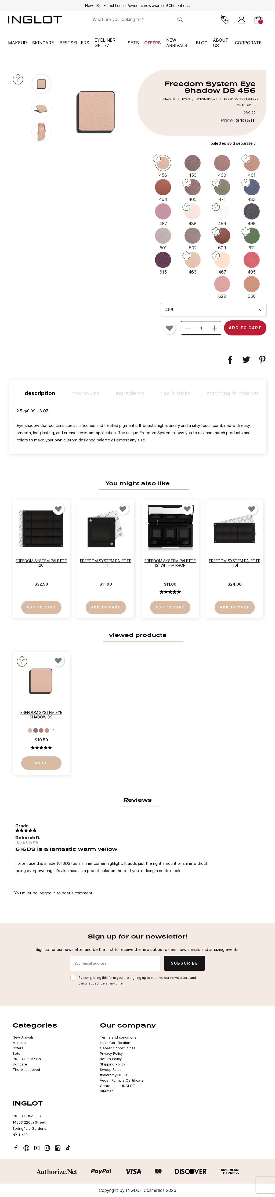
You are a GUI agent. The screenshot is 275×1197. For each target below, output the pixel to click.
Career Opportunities (118, 1048)
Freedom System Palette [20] (41, 563)
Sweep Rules (110, 1069)
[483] (252, 190)
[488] (192, 214)
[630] (252, 287)
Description (40, 393)
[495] (252, 262)
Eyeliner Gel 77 (105, 42)
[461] (252, 166)
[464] (163, 190)
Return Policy (111, 1059)
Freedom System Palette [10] (234, 563)
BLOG (202, 42)
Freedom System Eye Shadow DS (41, 714)
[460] (222, 166)
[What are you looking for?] (132, 19)
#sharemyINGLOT (114, 1075)
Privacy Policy (111, 1053)
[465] (192, 190)
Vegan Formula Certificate (122, 1080)
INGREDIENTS (130, 393)
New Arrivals (23, 1037)
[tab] (137, 426)
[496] (222, 214)
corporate (248, 42)
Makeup (17, 42)
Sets (133, 42)
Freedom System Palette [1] (105, 563)
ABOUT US (220, 42)
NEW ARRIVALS (176, 42)
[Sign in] (241, 19)
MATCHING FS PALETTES (233, 393)
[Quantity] (201, 328)
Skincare (43, 42)
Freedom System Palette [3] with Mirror (170, 563)
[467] (222, 262)
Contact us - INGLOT (117, 1085)
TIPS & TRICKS (175, 393)
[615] (163, 262)
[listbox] (213, 309)
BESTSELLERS (74, 42)
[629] (222, 287)
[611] (252, 238)
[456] (163, 166)
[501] (163, 238)
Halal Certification (115, 1042)
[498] (252, 214)
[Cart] (258, 19)
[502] (192, 238)
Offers (152, 42)
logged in (47, 892)
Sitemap (107, 1091)
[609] (222, 238)
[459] (192, 166)
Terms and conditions (118, 1037)
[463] (192, 262)
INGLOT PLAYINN (27, 1059)
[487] (163, 214)
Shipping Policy (112, 1064)
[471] (222, 190)
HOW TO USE (85, 393)
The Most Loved (26, 1069)
